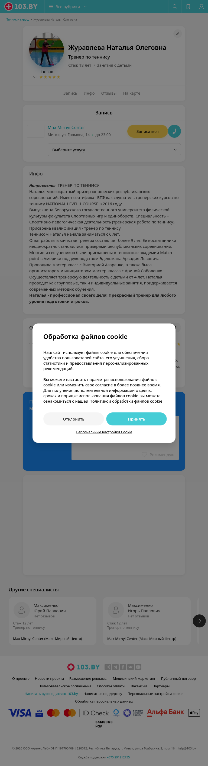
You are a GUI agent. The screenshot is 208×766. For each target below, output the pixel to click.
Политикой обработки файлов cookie (125, 401)
